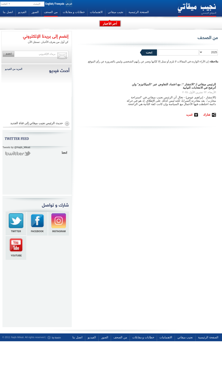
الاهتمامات (96, 12)
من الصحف (51, 12)
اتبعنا (64, 152)
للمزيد (189, 114)
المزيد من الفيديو (13, 69)
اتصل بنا (8, 12)
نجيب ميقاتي (116, 12)
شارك (206, 114)
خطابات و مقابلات (74, 12)
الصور (35, 12)
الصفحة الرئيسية (138, 12)
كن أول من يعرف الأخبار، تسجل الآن (48, 42)
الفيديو (22, 12)
